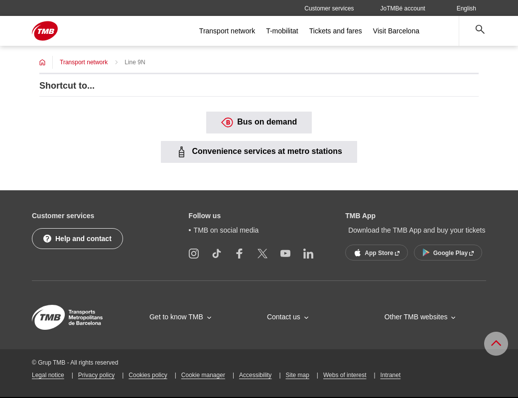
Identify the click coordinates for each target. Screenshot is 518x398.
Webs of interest (344, 375)
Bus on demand (259, 123)
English (471, 8)
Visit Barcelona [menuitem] (396, 31)
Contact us (283, 317)
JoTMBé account (403, 8)
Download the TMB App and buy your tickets (416, 230)
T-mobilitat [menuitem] (282, 31)
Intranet (391, 375)
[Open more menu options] (443, 31)
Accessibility (255, 375)
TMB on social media (226, 230)
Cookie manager (203, 375)
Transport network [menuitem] (227, 31)
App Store (375, 253)
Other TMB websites (416, 317)
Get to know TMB (176, 317)
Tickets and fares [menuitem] (335, 31)
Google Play (447, 253)
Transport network (84, 62)
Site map (297, 375)
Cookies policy (148, 375)
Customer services (329, 8)
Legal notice (48, 375)
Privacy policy (96, 375)
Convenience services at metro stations (259, 152)
